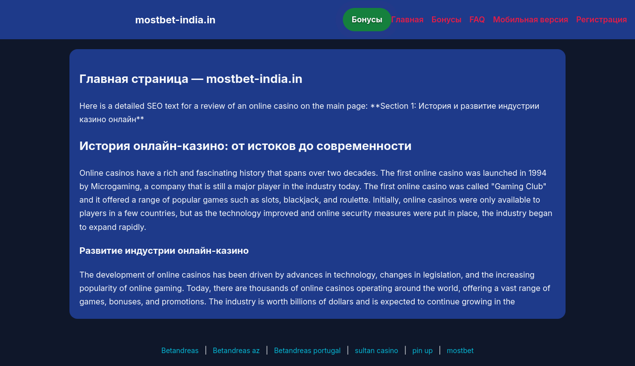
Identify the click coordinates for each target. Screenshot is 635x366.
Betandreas (179, 350)
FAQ (477, 19)
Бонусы (367, 19)
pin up (422, 350)
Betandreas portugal (307, 350)
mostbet (460, 350)
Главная (407, 19)
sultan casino (376, 350)
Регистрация (601, 19)
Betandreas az (236, 350)
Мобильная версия (531, 19)
